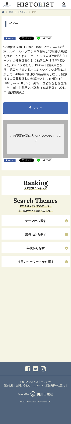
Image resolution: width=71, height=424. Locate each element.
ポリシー (46, 381)
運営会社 (8, 385)
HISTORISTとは (29, 381)
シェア (11, 38)
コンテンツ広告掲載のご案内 (49, 385)
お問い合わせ (23, 385)
